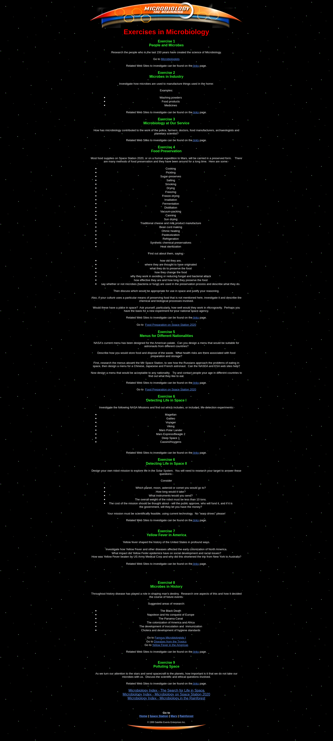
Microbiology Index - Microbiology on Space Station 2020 (166, 694)
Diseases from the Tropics (170, 641)
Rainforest (186, 716)
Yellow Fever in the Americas (170, 645)
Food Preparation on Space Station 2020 (170, 324)
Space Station (158, 716)
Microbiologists (170, 59)
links (195, 65)
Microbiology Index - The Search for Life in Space (166, 690)
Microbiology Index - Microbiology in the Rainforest (166, 698)
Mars (174, 716)
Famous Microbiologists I (170, 637)
